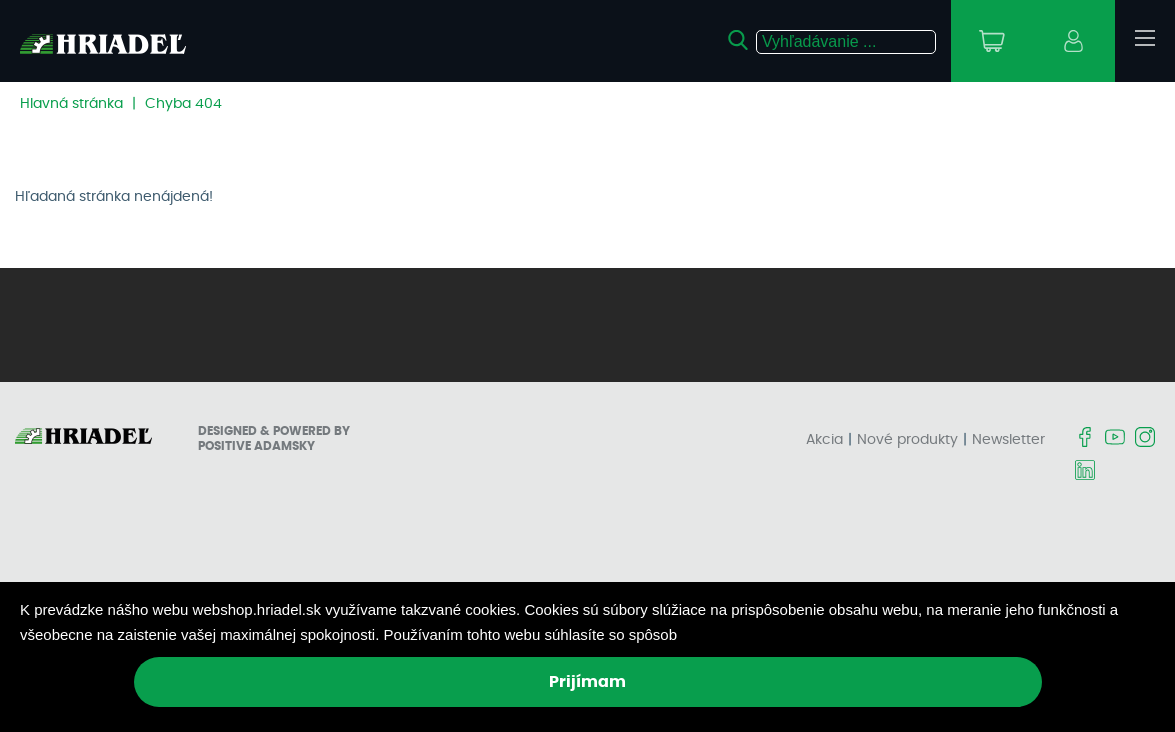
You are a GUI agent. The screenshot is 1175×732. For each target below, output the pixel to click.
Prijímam (587, 682)
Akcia (824, 440)
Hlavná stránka (71, 104)
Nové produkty (907, 440)
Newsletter (1008, 440)
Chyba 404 (183, 104)
